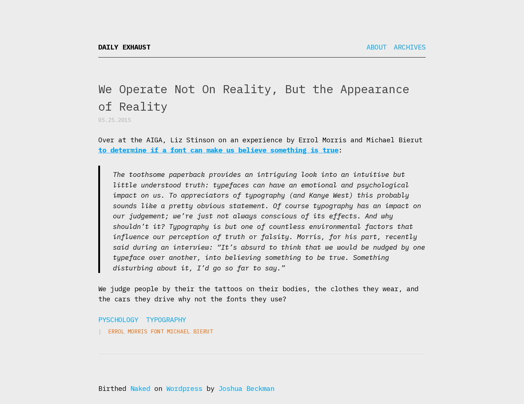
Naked (140, 388)
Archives (410, 47)
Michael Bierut (190, 331)
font (157, 331)
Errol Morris (127, 331)
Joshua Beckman (246, 388)
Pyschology (118, 319)
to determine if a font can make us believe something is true (218, 150)
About (376, 47)
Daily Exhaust (124, 47)
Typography (166, 319)
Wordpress (184, 388)
